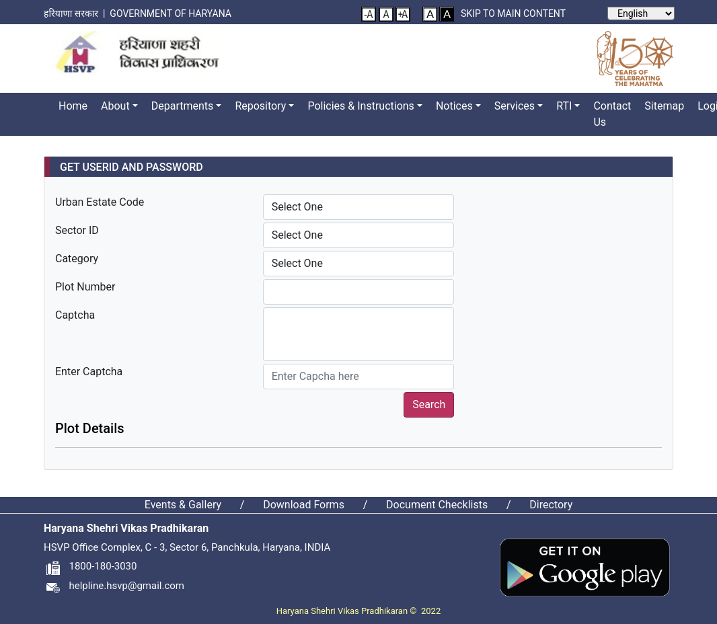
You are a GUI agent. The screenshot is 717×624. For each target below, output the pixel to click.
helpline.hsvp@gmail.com (114, 586)
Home (73, 106)
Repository (260, 106)
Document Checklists (437, 504)
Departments (182, 106)
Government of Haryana (171, 13)
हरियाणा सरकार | (77, 13)
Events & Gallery (183, 504)
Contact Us (612, 114)
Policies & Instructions (360, 106)
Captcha (75, 315)
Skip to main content (513, 13)
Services (514, 106)
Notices (454, 106)
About (115, 106)
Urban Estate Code (99, 202)
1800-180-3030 (90, 566)
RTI (564, 106)
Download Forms (303, 504)
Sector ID (77, 230)
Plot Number (85, 286)
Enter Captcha (88, 371)
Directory (550, 504)
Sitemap (664, 106)
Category (76, 258)
